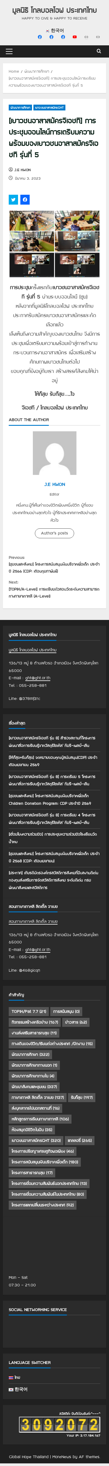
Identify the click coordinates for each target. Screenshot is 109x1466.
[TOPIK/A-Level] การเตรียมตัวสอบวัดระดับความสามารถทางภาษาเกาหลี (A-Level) (54, 591)
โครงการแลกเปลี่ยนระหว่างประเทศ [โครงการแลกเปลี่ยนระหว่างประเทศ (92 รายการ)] (43, 1208)
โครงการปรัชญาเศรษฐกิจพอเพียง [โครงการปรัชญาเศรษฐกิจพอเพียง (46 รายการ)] (43, 1155)
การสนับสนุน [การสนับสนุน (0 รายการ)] (66, 1015)
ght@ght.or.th (37, 681)
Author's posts (54, 533)
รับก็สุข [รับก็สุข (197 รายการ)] (81, 1101)
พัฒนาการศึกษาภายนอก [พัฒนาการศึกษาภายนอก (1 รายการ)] (34, 1069)
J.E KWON (22, 169)
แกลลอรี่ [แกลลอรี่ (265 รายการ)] (80, 1144)
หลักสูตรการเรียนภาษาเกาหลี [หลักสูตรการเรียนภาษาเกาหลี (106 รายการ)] (40, 1122)
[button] (9, 51)
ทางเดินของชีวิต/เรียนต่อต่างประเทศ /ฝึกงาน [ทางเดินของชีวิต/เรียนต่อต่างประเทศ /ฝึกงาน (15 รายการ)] (52, 1047)
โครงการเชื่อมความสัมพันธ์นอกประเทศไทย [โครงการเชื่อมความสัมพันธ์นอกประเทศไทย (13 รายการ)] (49, 1187)
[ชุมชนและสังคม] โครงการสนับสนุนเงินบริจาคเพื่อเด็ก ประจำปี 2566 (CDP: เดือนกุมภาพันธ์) (54, 564)
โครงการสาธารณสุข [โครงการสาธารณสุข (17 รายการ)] (32, 1176)
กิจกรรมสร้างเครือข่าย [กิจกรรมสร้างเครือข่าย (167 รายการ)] (35, 1026)
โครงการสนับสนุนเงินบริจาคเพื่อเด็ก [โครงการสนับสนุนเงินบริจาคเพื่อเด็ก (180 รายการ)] (45, 1165)
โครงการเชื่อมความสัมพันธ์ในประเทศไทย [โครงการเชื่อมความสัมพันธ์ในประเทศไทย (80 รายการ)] (48, 1198)
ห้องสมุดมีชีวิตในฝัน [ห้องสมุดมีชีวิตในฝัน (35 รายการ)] (32, 1133)
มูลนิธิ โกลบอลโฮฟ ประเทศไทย (54, 10)
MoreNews (61, 1460)
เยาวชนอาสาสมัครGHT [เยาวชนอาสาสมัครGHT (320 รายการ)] (36, 1144)
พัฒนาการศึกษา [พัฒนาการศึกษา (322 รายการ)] (30, 1058)
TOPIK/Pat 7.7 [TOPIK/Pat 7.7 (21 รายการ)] (29, 1015)
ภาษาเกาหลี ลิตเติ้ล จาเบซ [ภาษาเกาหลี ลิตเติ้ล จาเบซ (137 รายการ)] (38, 1101)
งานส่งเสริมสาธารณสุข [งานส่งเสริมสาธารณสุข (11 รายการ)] (34, 1036)
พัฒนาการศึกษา (20, 108)
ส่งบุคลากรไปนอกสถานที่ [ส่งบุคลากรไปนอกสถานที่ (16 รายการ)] (35, 1112)
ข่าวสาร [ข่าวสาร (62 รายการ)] (76, 1026)
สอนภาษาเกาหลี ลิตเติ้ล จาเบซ (33, 924)
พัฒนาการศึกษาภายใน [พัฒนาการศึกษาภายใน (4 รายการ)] (33, 1079)
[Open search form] (99, 51)
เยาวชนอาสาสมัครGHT (49, 108)
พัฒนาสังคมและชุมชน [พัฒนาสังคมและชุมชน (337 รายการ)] (34, 1090)
